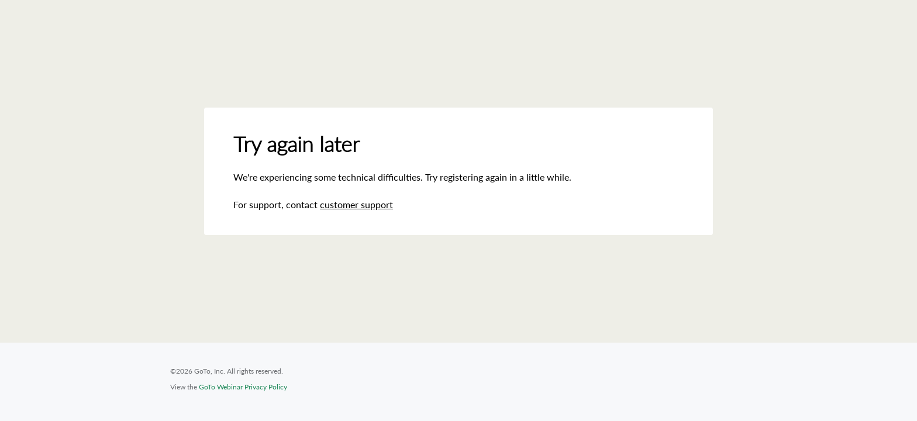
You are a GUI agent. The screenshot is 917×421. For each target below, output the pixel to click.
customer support (356, 204)
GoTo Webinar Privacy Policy (243, 386)
